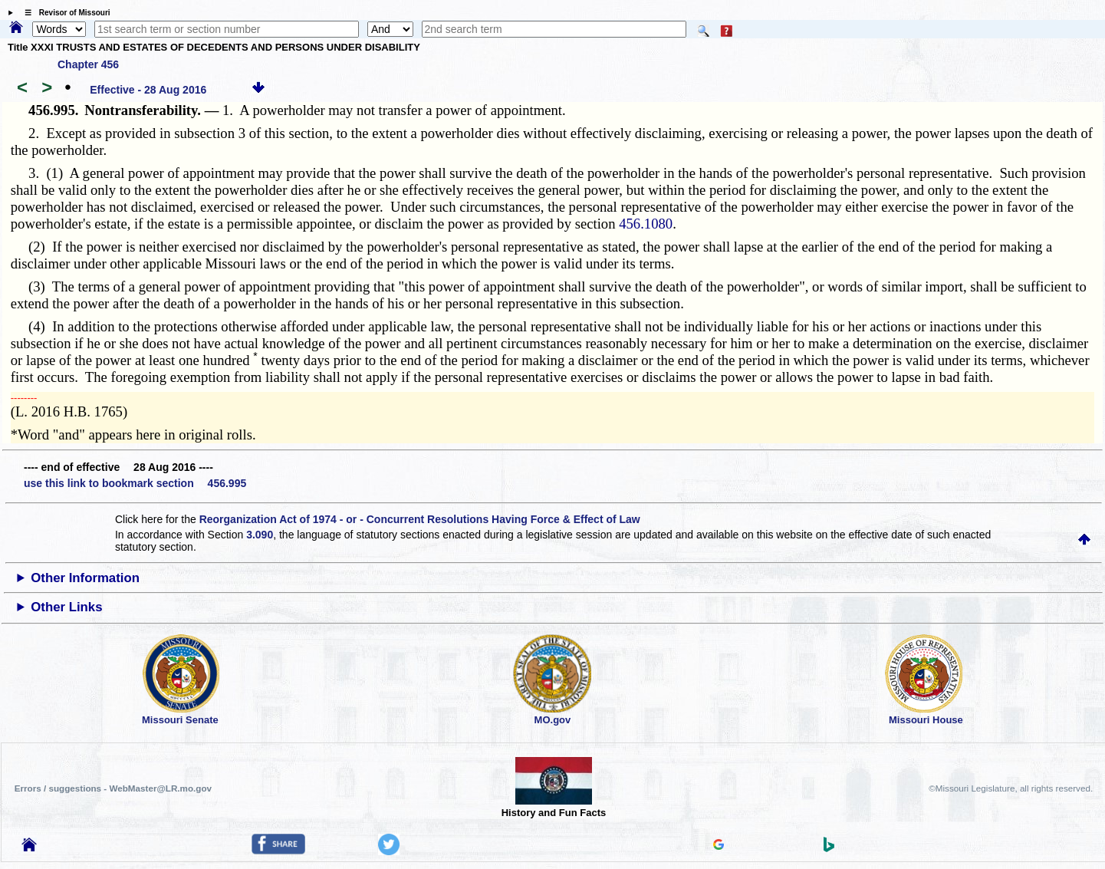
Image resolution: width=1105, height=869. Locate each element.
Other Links (66, 607)
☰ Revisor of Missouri (63, 12)
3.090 (259, 534)
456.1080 (646, 224)
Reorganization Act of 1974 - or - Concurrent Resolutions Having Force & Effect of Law (419, 519)
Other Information (85, 578)
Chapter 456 (88, 64)
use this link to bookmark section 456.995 (135, 483)
